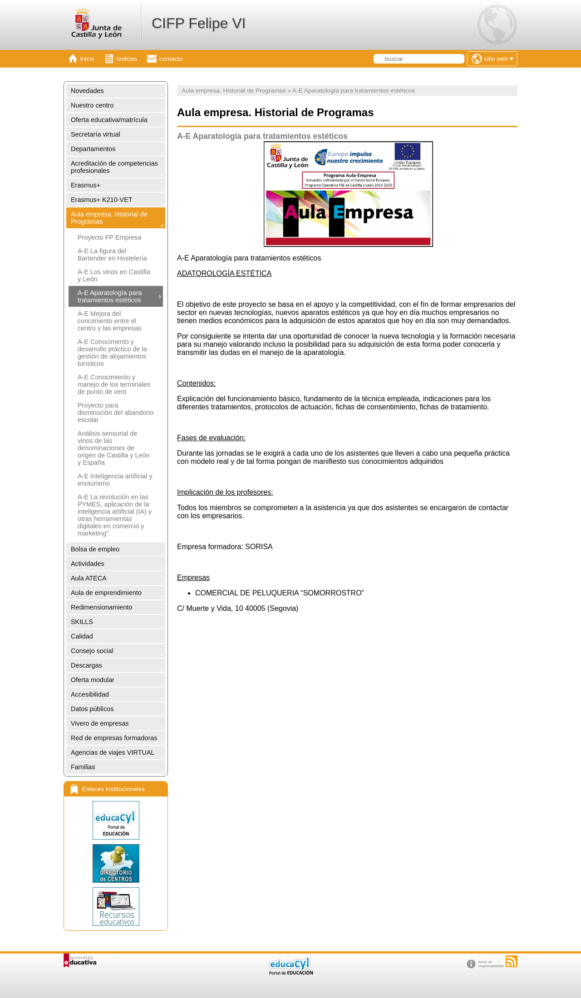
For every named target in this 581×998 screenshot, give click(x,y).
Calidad (82, 636)
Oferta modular (92, 679)
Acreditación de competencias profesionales (114, 167)
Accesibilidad (90, 694)
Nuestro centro (92, 105)
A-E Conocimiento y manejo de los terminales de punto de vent (114, 384)
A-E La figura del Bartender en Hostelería (112, 254)
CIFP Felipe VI (199, 23)
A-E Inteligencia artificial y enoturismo (115, 479)
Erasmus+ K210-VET (102, 199)
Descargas (86, 665)
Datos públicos (92, 709)
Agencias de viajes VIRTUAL (113, 752)
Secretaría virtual (95, 134)
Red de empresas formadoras (114, 738)
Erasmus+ (85, 185)
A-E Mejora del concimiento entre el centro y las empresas (110, 321)
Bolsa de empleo (95, 549)
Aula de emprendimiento (106, 592)
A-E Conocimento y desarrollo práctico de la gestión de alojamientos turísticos (112, 352)
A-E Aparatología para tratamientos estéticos (110, 296)
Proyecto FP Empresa (110, 237)
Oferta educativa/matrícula (109, 119)
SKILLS (82, 621)
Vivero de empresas (100, 723)
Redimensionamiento (101, 607)
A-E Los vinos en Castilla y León (114, 275)
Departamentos (93, 148)
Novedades (87, 90)
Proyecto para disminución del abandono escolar (115, 412)
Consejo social (92, 650)
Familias (83, 767)
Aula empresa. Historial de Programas (109, 218)
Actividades (87, 563)
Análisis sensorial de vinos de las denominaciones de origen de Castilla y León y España (113, 448)
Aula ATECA (89, 578)
